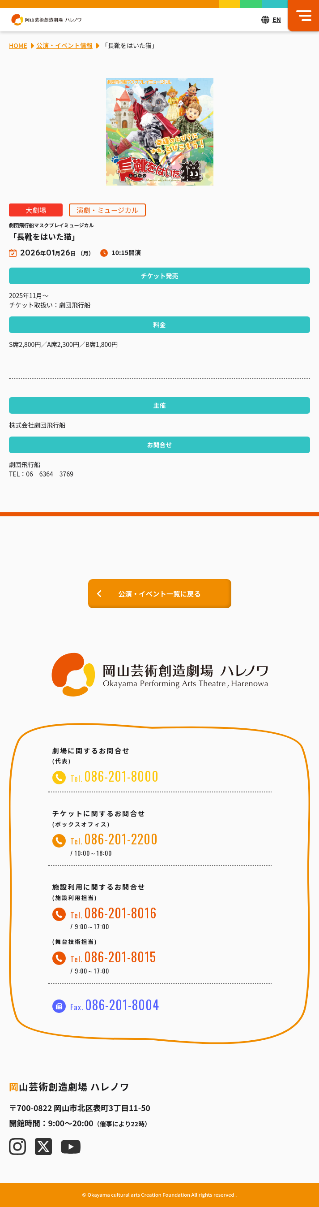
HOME (18, 45)
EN (276, 19)
